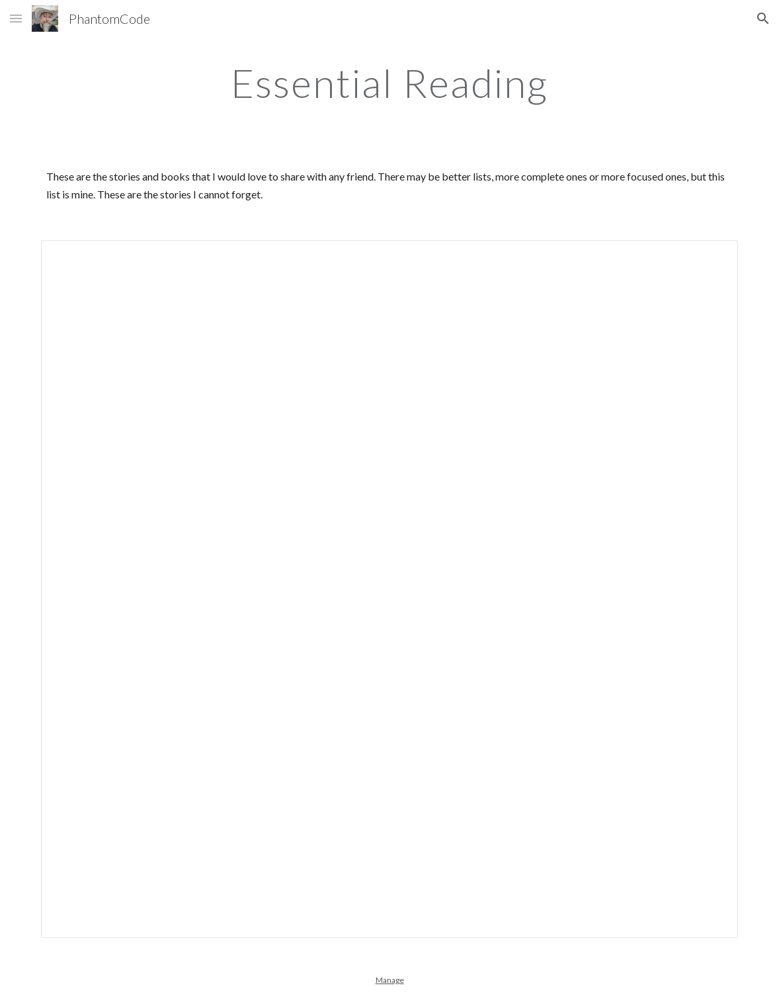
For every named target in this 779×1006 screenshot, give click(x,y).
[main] (389, 83)
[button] (16, 18)
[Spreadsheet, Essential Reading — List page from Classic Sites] (390, 589)
